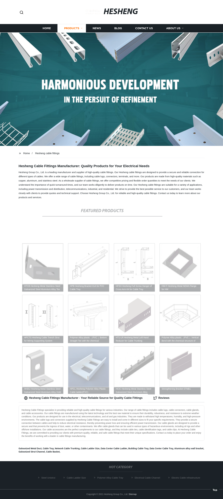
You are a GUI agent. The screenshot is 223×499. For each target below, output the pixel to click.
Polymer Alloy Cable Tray (111, 477)
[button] (21, 12)
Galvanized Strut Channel (32, 451)
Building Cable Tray (138, 448)
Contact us (144, 29)
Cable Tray (48, 448)
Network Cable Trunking (67, 448)
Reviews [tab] (161, 398)
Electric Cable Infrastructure (187, 477)
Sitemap (133, 494)
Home (47, 29)
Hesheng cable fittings (47, 153)
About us (173, 29)
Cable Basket (53, 451)
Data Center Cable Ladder (114, 448)
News (97, 29)
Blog (118, 29)
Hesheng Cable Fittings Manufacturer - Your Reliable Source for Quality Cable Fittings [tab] (83, 398)
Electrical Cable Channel (148, 477)
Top (215, 489)
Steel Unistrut (49, 477)
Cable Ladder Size (90, 448)
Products (71, 29)
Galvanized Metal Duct (30, 448)
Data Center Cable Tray (161, 448)
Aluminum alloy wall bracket (188, 448)
